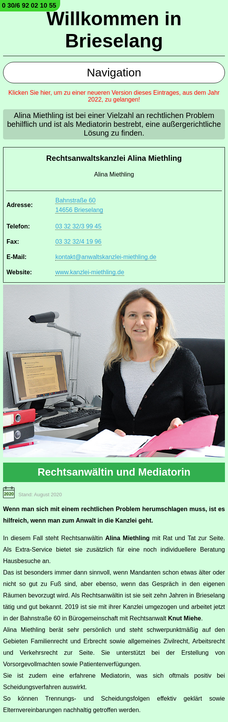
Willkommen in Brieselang (113, 30)
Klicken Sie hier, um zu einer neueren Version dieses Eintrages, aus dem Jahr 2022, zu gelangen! (114, 96)
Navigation (114, 72)
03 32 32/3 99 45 (78, 226)
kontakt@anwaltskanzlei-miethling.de (105, 257)
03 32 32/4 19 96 (78, 241)
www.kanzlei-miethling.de (89, 272)
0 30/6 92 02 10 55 (29, 5)
